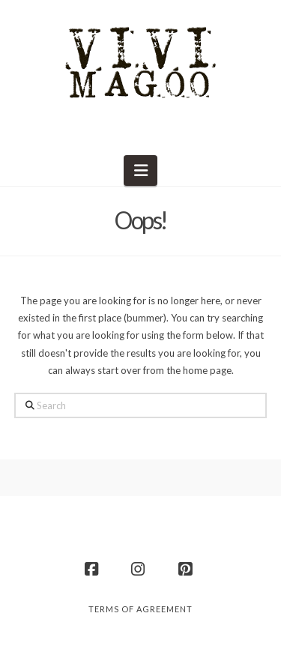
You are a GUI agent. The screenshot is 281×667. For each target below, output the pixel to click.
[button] (140, 170)
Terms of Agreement (140, 609)
